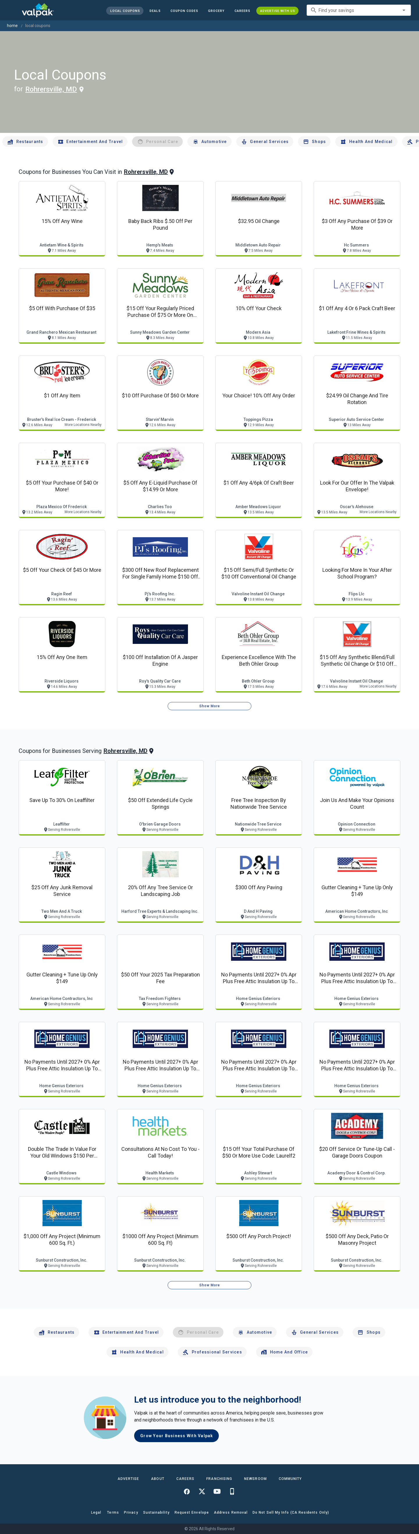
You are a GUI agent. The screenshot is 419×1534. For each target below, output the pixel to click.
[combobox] (359, 10)
